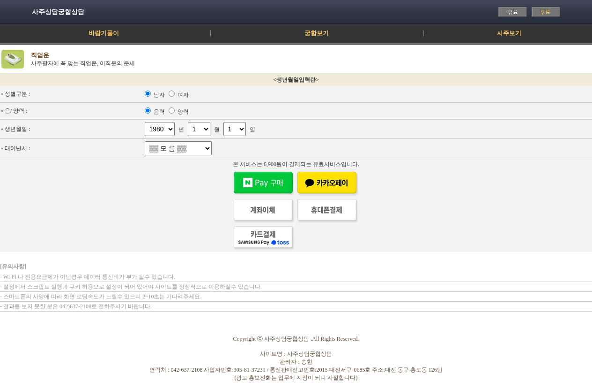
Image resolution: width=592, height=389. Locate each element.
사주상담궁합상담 (58, 11)
